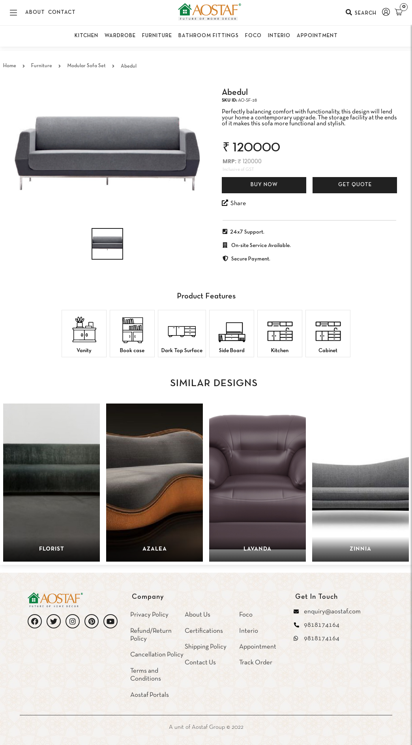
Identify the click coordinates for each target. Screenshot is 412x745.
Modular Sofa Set (86, 66)
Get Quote (355, 185)
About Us (197, 615)
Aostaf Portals (149, 695)
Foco (246, 615)
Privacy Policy (149, 615)
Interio (248, 631)
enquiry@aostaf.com (332, 612)
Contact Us (200, 663)
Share (234, 203)
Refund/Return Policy (151, 635)
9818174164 (321, 625)
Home (9, 66)
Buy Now (264, 185)
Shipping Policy (206, 647)
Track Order (255, 663)
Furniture (41, 66)
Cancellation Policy (157, 655)
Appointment (257, 647)
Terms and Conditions (145, 675)
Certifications (204, 631)
